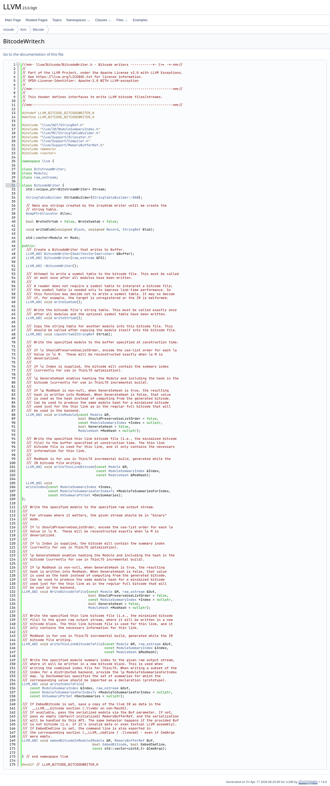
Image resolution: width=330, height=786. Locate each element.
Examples (140, 20)
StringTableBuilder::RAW (115, 197)
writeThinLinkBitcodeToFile (76, 644)
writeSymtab (65, 302)
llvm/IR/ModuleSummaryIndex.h (70, 129)
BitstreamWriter (49, 169)
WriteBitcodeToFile (68, 591)
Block (79, 229)
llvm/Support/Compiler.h (65, 141)
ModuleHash (88, 430)
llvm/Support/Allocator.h (66, 137)
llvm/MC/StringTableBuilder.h (70, 133)
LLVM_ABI (34, 254)
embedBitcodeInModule (70, 740)
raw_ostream (45, 177)
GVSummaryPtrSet (75, 495)
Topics (57, 20)
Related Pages (36, 20)
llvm (23, 29)
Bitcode (38, 29)
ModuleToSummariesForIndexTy (87, 491)
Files (121, 20)
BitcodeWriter (47, 185)
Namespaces (78, 20)
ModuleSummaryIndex (108, 422)
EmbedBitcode (114, 744)
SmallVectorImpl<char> (93, 254)
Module (40, 173)
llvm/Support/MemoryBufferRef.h (72, 145)
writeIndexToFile (66, 684)
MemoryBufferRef (129, 740)
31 (10, 185)
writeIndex (36, 487)
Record (112, 229)
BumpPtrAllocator (42, 213)
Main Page (13, 20)
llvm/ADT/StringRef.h (62, 125)
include (8, 29)
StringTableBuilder (44, 197)
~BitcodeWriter (58, 266)
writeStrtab (65, 318)
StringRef (131, 229)
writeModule (65, 414)
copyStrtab (64, 334)
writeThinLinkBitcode (74, 467)
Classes (103, 20)
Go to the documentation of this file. (33, 54)
